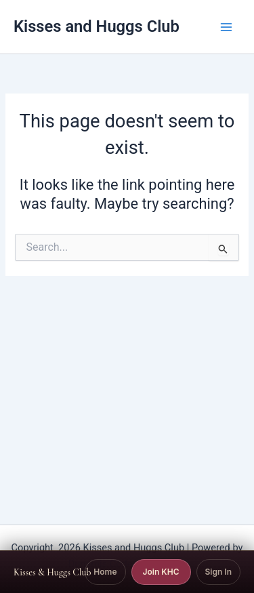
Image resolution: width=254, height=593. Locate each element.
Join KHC (161, 572)
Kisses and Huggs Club (96, 26)
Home (105, 572)
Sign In (218, 572)
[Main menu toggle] (226, 27)
